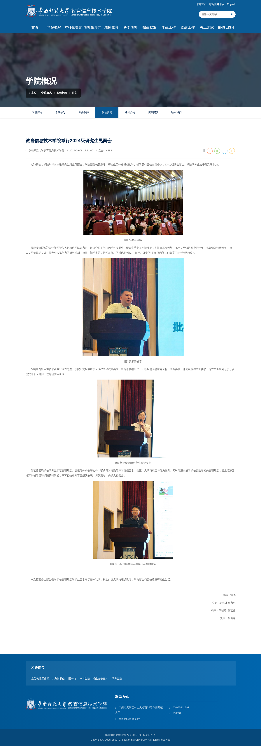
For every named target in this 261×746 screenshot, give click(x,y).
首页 (34, 28)
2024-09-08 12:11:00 (80, 150)
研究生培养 (92, 28)
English (231, 4)
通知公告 (130, 112)
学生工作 (169, 28)
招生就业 (150, 28)
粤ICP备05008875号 (144, 735)
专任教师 (83, 112)
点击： (104, 150)
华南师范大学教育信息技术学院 (45, 150)
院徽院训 (153, 112)
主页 (32, 93)
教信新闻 (62, 93)
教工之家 (207, 28)
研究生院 (117, 678)
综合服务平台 (217, 4)
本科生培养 (73, 28)
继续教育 (111, 28)
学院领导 (60, 112)
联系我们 (176, 112)
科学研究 (130, 28)
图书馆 (72, 678)
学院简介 (37, 112)
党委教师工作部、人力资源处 (48, 678)
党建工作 (188, 28)
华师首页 (201, 4)
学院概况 (54, 28)
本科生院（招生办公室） (94, 678)
